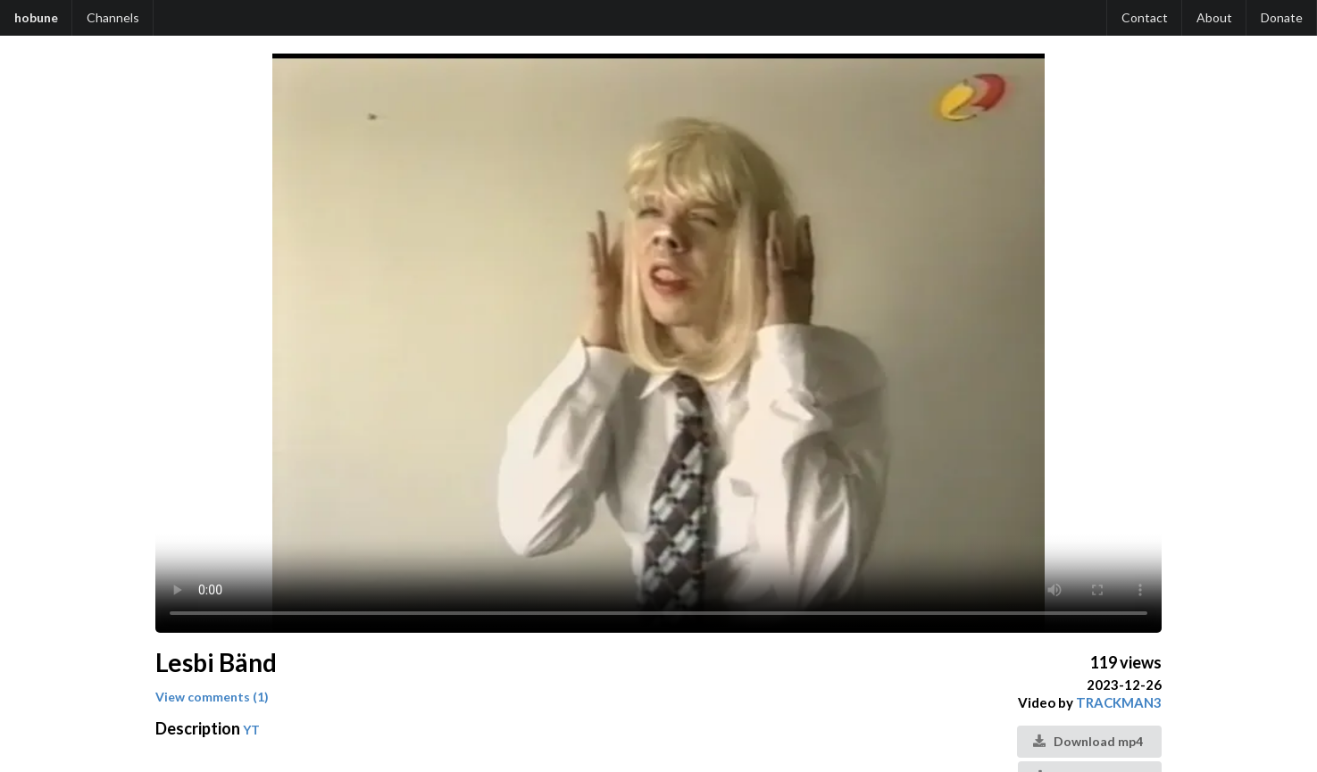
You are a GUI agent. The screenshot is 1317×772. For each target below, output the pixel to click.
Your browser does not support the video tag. (658, 343)
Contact (1144, 17)
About (1214, 17)
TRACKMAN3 (1119, 702)
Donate (1282, 17)
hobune (36, 17)
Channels (113, 17)
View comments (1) (212, 696)
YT (251, 729)
